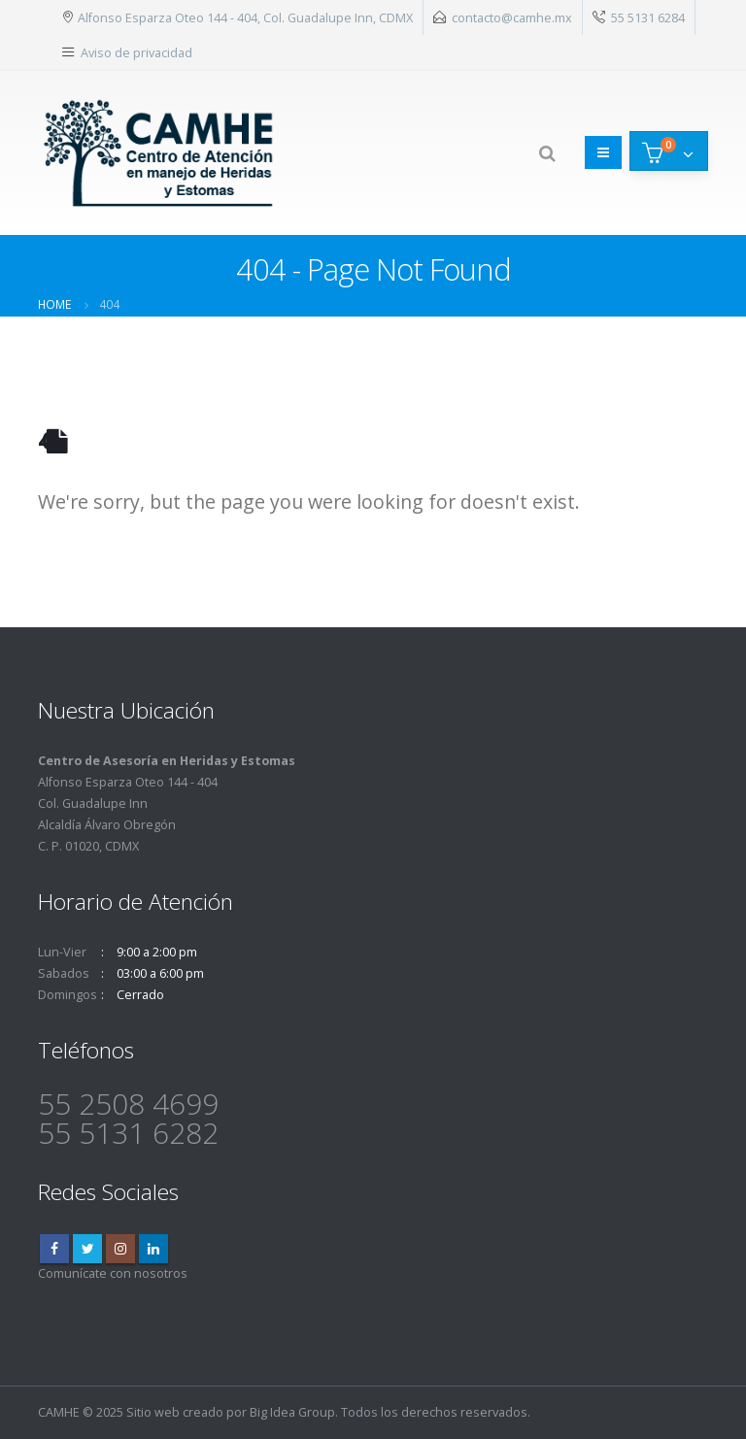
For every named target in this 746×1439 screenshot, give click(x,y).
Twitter (87, 1248)
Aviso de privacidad (136, 52)
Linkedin (153, 1248)
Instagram (120, 1248)
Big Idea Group (292, 1412)
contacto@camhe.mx (512, 17)
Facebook (54, 1248)
